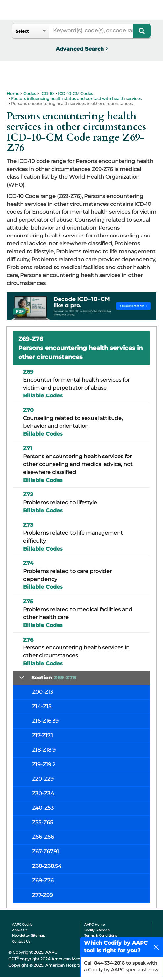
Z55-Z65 (42, 822)
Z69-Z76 (43, 880)
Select (22, 31)
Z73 (28, 525)
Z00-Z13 (42, 692)
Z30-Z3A (43, 793)
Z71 (27, 448)
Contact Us (21, 941)
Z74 (28, 563)
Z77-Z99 (42, 895)
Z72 (28, 494)
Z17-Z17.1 (42, 735)
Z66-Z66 (43, 837)
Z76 (28, 640)
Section (53, 678)
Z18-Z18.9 (44, 750)
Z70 (28, 410)
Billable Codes (43, 396)
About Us (19, 930)
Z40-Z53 (43, 808)
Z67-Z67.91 (45, 851)
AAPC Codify (22, 924)
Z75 (28, 601)
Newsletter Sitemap (28, 935)
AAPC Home (94, 924)
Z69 (28, 372)
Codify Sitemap (97, 930)
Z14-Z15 (41, 706)
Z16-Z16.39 (45, 721)
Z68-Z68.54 (46, 866)
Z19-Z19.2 (43, 764)
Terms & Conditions (100, 935)
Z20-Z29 (43, 779)
